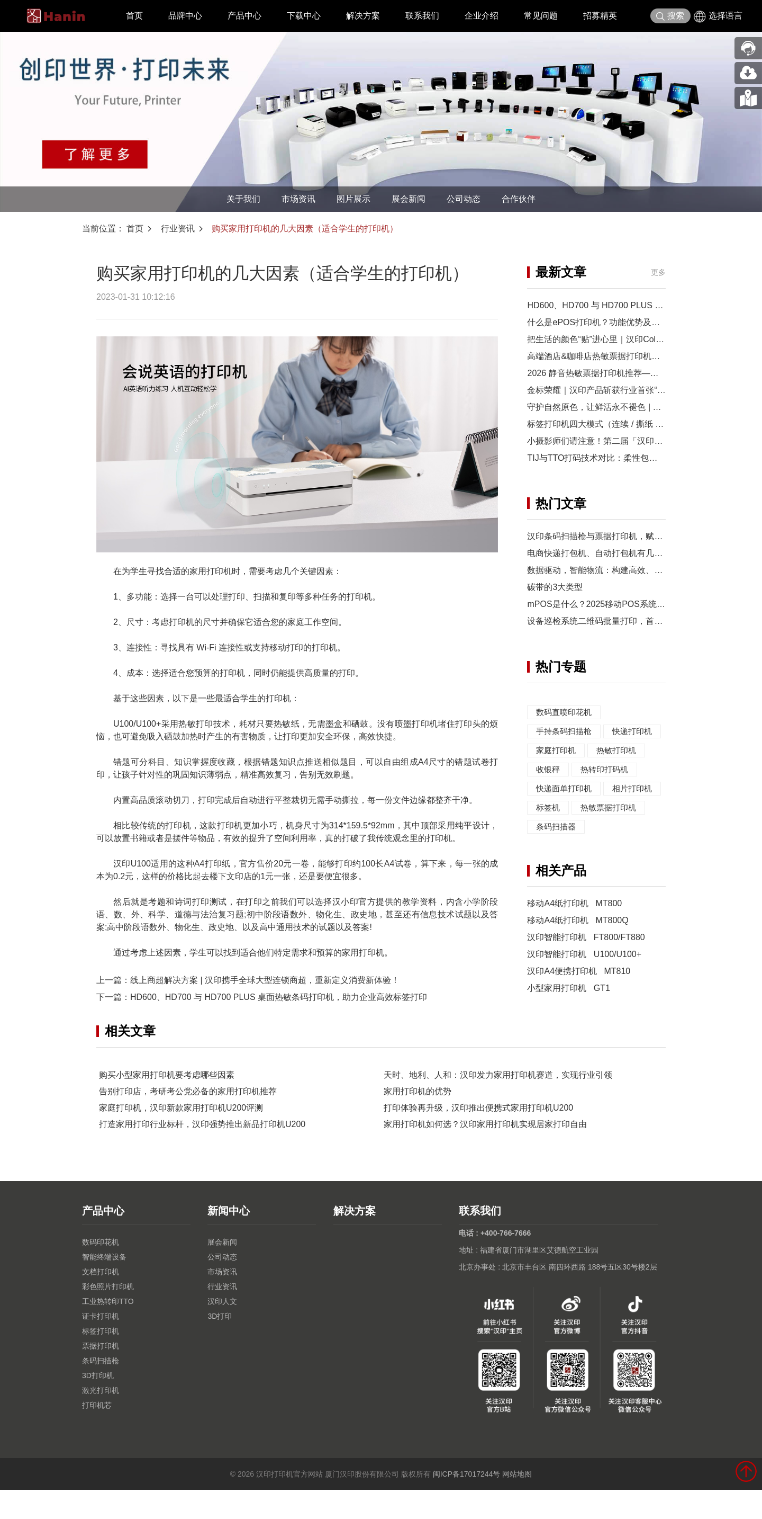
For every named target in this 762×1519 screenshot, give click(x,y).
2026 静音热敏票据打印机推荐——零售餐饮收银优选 (626, 373)
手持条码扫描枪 (565, 731)
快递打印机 (557, 750)
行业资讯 (178, 228)
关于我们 (243, 198)
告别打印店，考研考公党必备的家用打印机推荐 (188, 1120)
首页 (134, 15)
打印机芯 (97, 1434)
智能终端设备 (104, 1286)
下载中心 (304, 15)
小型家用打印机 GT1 (568, 1026)
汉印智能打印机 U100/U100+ (584, 992)
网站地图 (517, 1503)
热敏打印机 (557, 769)
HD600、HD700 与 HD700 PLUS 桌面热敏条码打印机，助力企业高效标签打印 (278, 997)
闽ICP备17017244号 (467, 1503)
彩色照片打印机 (108, 1315)
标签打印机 (100, 1360)
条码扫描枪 (100, 1390)
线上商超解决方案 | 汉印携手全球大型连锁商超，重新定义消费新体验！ (265, 980)
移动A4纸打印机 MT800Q (577, 958)
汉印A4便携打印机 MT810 (578, 1009)
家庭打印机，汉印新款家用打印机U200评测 (181, 1136)
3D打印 (219, 1345)
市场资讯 (298, 198)
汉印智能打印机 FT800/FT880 (586, 975)
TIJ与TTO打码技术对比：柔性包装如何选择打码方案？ (630, 457)
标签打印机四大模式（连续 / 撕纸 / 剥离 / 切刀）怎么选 (630, 423)
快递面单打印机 (565, 807)
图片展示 (353, 198)
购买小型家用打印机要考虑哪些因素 (166, 1104)
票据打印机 (100, 1375)
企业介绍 (481, 15)
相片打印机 (557, 826)
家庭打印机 (620, 750)
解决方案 (363, 15)
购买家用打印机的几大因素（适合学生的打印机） (305, 228)
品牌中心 (185, 15)
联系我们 (422, 15)
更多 (658, 272)
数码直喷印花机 (565, 712)
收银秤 (611, 769)
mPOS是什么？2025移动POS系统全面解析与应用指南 (630, 604)
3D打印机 (98, 1404)
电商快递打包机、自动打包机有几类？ (599, 553)
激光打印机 (100, 1419)
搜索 (670, 16)
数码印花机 (100, 1271)
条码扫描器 (557, 864)
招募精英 (600, 15)
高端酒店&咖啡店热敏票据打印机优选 (597, 356)
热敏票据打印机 (565, 845)
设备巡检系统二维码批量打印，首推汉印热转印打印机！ (633, 621)
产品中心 (244, 15)
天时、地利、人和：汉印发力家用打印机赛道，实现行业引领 (498, 1104)
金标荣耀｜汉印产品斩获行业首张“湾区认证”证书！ (623, 390)
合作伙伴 (519, 198)
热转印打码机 (561, 788)
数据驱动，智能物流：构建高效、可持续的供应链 (620, 570)
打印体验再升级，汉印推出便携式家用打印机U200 (478, 1136)
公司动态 (463, 198)
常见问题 (541, 15)
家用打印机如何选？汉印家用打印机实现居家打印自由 (485, 1153)
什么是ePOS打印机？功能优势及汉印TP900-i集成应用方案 (638, 322)
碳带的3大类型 (555, 587)
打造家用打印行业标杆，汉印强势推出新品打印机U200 (202, 1153)
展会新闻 (408, 198)
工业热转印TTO (108, 1330)
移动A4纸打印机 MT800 (574, 941)
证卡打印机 (100, 1345)
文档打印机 (100, 1301)
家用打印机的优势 (417, 1120)
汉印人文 (222, 1330)
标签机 (611, 826)
